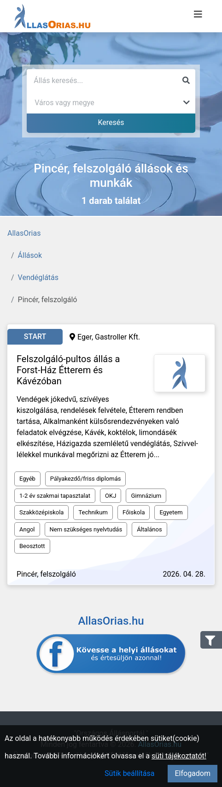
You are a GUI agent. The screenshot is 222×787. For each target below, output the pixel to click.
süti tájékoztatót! (179, 755)
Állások (30, 255)
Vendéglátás (38, 277)
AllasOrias (24, 233)
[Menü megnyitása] (198, 14)
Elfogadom (192, 773)
